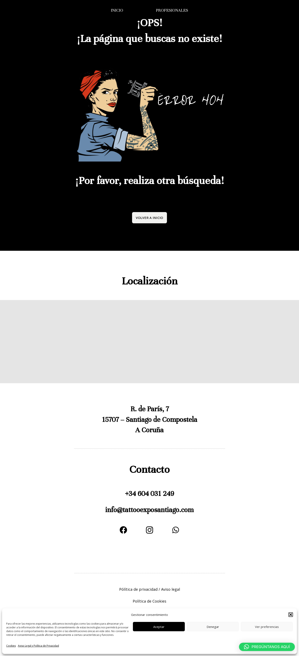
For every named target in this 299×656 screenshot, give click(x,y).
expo (147, 509)
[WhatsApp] (175, 530)
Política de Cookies (149, 601)
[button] (291, 615)
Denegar (213, 627)
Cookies (11, 645)
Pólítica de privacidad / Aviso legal (149, 589)
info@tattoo (122, 509)
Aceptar (158, 627)
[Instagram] (149, 530)
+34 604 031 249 (149, 493)
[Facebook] (123, 530)
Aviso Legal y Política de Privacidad (38, 645)
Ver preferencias (267, 627)
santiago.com (174, 509)
